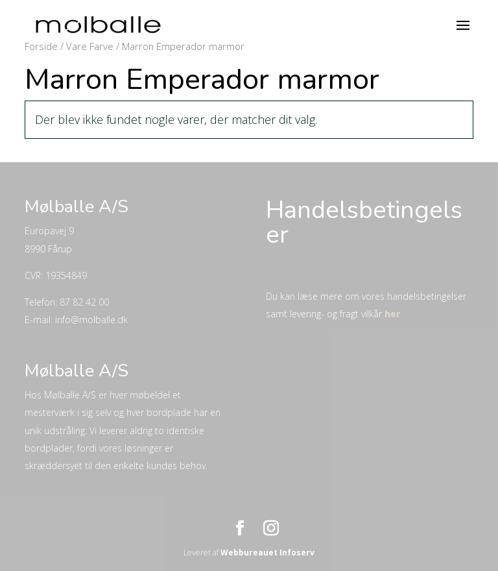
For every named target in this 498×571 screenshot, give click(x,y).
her (392, 314)
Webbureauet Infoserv (267, 552)
